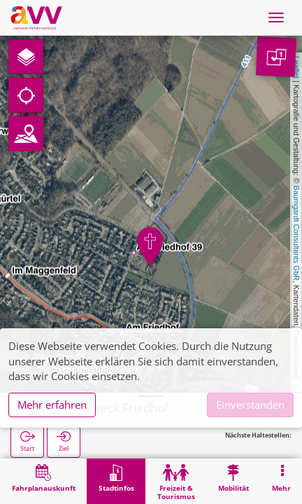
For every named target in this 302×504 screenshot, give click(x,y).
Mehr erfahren (52, 405)
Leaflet (296, 67)
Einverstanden (250, 405)
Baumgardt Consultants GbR (296, 233)
